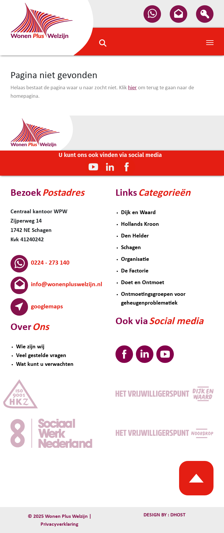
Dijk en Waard (138, 213)
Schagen (131, 248)
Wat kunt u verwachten (45, 364)
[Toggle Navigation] (210, 42)
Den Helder (135, 236)
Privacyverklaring (59, 524)
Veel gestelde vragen (41, 356)
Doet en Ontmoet (142, 283)
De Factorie (134, 271)
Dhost (177, 515)
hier (132, 88)
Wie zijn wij (30, 347)
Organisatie (135, 259)
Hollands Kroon (140, 224)
